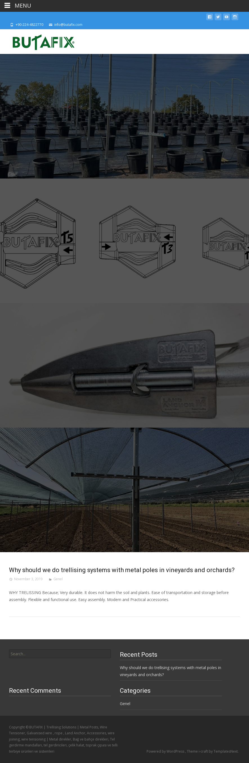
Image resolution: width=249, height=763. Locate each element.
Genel (58, 579)
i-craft (204, 751)
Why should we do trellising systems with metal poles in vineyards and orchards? (122, 570)
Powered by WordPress (166, 751)
